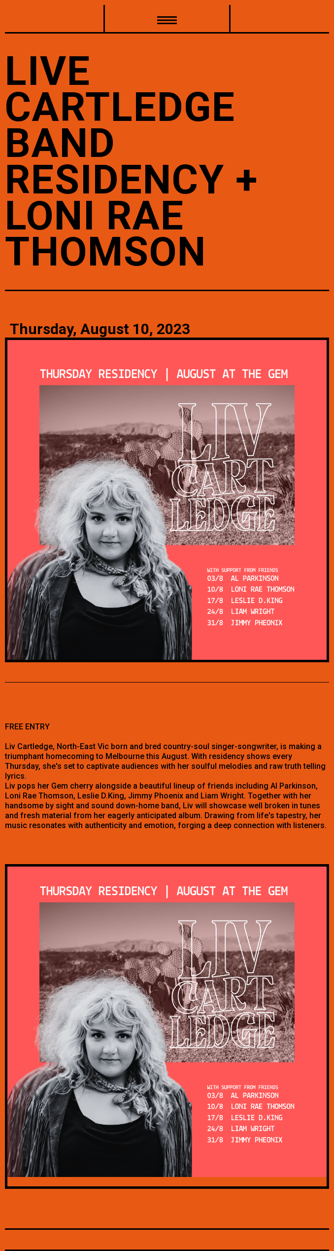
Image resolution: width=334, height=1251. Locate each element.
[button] (167, 19)
